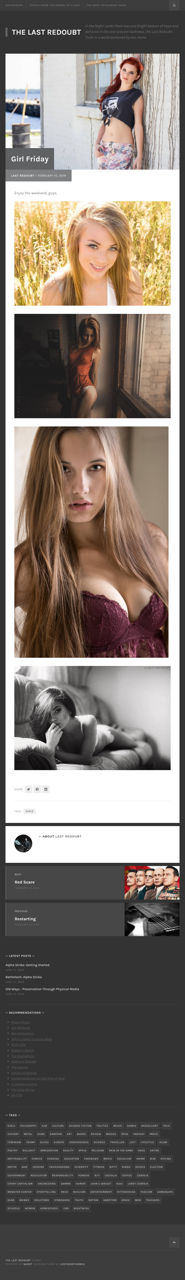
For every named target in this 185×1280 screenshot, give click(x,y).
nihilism (79, 1191)
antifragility (17, 1158)
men (138, 1200)
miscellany (149, 1125)
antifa (12, 1167)
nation (93, 1200)
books (81, 1134)
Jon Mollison (21, 1028)
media (107, 1158)
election (156, 1167)
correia (142, 1175)
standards (62, 1200)
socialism (124, 1158)
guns (41, 1134)
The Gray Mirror (22, 1090)
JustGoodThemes (72, 1264)
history (13, 1134)
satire (154, 1150)
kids (119, 1183)
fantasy (139, 1134)
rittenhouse (126, 1191)
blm (153, 1158)
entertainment (101, 1191)
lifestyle (147, 1142)
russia (140, 1167)
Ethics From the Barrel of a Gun (55, 5)
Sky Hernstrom (22, 1033)
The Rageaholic (22, 1056)
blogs (44, 1142)
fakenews (91, 1158)
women (30, 1208)
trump (30, 1142)
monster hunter (20, 1191)
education (71, 1158)
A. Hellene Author (24, 1084)
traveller (117, 1142)
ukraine (38, 1167)
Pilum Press (20, 1022)
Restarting (25, 918)
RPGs (124, 1134)
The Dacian (19, 1067)
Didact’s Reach (22, 1050)
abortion (110, 1200)
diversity (81, 1167)
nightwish (81, 1208)
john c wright (101, 1183)
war (25, 1167)
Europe (59, 1142)
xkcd (64, 1191)
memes (24, 1200)
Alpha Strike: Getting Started (27, 965)
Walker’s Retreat (23, 1061)
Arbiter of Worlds (24, 1073)
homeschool (49, 1208)
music (117, 1125)
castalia (111, 1175)
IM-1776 (16, 1095)
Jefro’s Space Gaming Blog (31, 1039)
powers (83, 1175)
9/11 (97, 1175)
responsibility (62, 1175)
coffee (127, 1175)
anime (140, 1158)
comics (37, 1158)
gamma (66, 1183)
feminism (14, 1142)
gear (11, 1200)
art (69, 1134)
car (66, 1208)
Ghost (27, 1264)
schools (14, 1208)
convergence (79, 1142)
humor (81, 1183)
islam (163, 1142)
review (96, 1134)
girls (29, 811)
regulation (39, 1175)
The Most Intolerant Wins (106, 5)
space (126, 1200)
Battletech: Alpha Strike (23, 977)
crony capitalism (20, 1183)
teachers (152, 1200)
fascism (146, 1191)
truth (79, 1200)
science (99, 1142)
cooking (53, 1158)
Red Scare (25, 882)
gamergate (165, 1191)
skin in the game (121, 1150)
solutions (41, 1200)
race (141, 1150)
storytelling (46, 1191)
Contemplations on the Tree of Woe (38, 1078)
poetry (13, 1150)
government (17, 1175)
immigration (49, 1150)
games (131, 1125)
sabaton (56, 1134)
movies (111, 1134)
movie (154, 1134)
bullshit (29, 1150)
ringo (126, 1167)
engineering (47, 1183)
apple (83, 1150)
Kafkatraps (14, 5)
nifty (113, 1167)
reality (68, 1150)
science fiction (80, 1125)
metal (28, 1134)
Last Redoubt (22, 175)
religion (98, 1150)
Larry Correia (138, 1183)
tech (166, 1125)
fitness (98, 1167)
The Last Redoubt (46, 32)
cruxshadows (59, 1167)
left (133, 1142)
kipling (166, 1158)
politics (102, 1125)
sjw (44, 1125)
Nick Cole (18, 1045)
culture (58, 1125)
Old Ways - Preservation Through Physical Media (42, 989)
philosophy (28, 1125)
